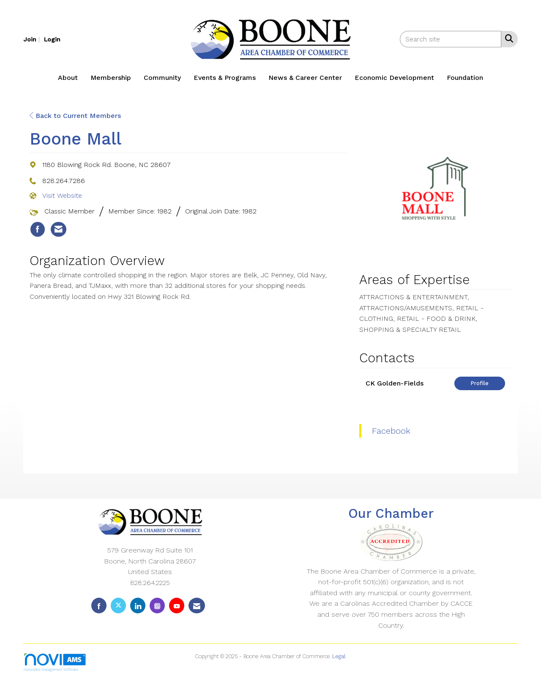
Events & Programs (225, 78)
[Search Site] (507, 38)
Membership (110, 78)
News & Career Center (305, 78)
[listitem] (32, 39)
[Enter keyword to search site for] (450, 39)
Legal (339, 656)
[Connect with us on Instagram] (157, 605)
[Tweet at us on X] (118, 605)
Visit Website (62, 195)
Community (162, 78)
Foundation (465, 78)
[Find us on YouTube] (176, 605)
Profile (479, 383)
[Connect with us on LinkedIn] (137, 605)
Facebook (391, 431)
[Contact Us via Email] (197, 605)
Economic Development (394, 78)
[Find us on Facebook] (99, 605)
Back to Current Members (75, 116)
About (68, 78)
